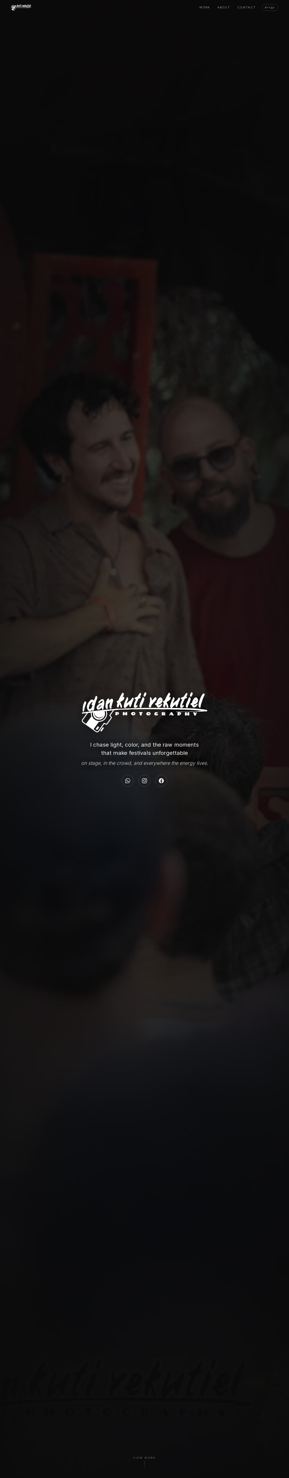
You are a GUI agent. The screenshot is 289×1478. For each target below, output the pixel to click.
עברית (270, 7)
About (223, 7)
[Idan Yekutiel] (21, 7)
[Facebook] (161, 781)
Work (204, 7)
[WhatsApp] (128, 781)
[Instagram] (144, 781)
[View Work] (144, 1463)
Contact (246, 7)
